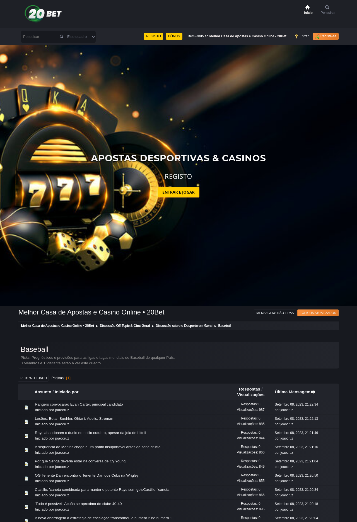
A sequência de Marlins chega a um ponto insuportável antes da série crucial (98, 447)
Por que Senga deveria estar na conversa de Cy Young (80, 461)
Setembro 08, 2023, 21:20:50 (296, 475)
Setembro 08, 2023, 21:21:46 (296, 433)
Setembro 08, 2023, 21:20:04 (296, 518)
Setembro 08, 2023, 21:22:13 (296, 419)
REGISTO (153, 36)
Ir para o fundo (33, 378)
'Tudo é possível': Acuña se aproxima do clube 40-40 (78, 504)
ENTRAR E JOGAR (178, 192)
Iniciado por (67, 391)
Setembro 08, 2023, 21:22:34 (296, 404)
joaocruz (62, 410)
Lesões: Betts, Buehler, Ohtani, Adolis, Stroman (74, 418)
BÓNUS (174, 36)
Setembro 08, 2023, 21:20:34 (296, 490)
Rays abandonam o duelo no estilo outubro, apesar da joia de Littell (90, 433)
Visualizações (250, 394)
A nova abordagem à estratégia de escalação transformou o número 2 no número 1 (103, 518)
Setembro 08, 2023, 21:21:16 (296, 447)
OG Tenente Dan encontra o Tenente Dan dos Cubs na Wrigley (87, 475)
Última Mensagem (295, 391)
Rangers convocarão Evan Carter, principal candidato (79, 404)
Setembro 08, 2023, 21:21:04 (296, 461)
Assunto (43, 391)
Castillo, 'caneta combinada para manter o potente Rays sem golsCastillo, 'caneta (102, 489)
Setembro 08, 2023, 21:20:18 (296, 504)
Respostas (249, 389)
